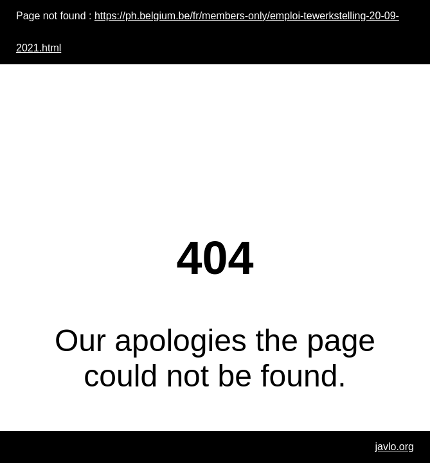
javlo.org (394, 446)
